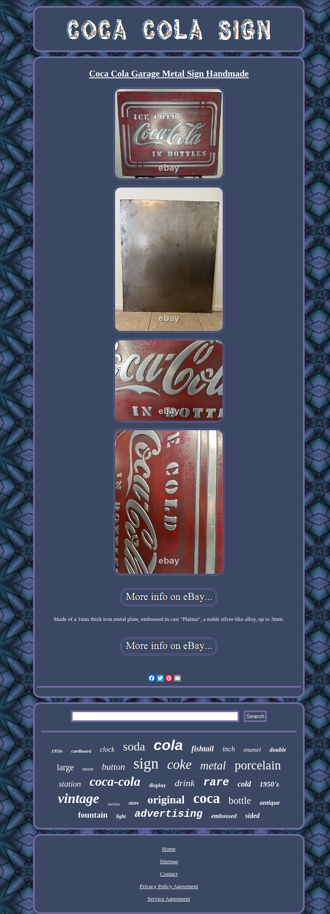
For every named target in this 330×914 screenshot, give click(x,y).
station (70, 783)
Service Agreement (168, 898)
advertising (168, 814)
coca (206, 798)
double (277, 750)
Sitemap (169, 861)
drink (184, 783)
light (121, 816)
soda (134, 746)
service (114, 804)
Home (169, 849)
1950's (269, 784)
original (166, 800)
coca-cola (114, 781)
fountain (93, 814)
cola (168, 745)
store (133, 803)
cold (244, 784)
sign (146, 763)
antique (270, 802)
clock (107, 749)
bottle (240, 800)
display (157, 785)
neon (87, 769)
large (65, 767)
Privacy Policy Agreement (169, 886)
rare (216, 782)
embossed (223, 815)
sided (252, 815)
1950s (57, 750)
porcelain (258, 765)
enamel (252, 750)
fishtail (203, 748)
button (113, 767)
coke (179, 764)
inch (229, 749)
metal (213, 765)
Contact (168, 874)
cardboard (81, 750)
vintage (78, 798)
